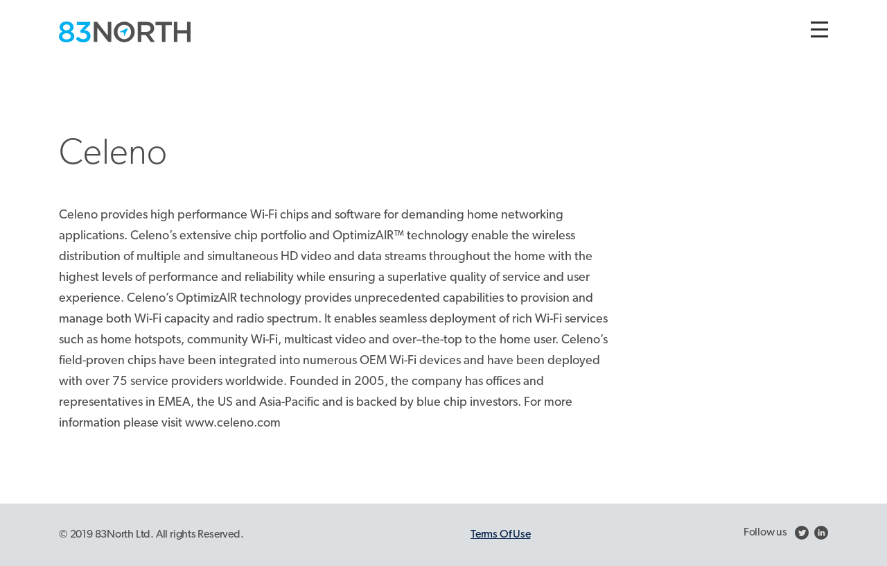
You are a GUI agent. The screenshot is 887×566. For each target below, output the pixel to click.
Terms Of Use (500, 534)
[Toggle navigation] (819, 29)
